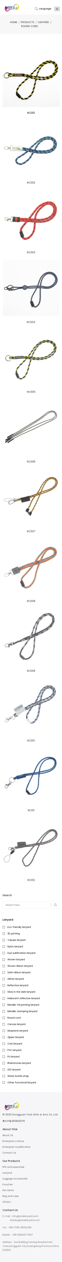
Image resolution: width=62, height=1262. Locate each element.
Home (13, 22)
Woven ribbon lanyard (20, 966)
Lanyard (43, 22)
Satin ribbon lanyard (18, 972)
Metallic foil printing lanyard (23, 1004)
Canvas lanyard (16, 1024)
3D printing (13, 933)
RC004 (31, 322)
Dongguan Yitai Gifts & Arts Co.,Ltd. (35, 1114)
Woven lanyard (16, 959)
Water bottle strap (18, 1076)
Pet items (8, 1190)
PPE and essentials (13, 1167)
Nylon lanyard (15, 946)
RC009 (31, 671)
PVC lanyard (14, 1050)
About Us (7, 1135)
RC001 (31, 113)
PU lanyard (13, 1056)
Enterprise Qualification (16, 1147)
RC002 (31, 182)
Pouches (7, 1184)
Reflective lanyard (17, 985)
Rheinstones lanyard (19, 1063)
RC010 (31, 740)
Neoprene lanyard (17, 1030)
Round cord (29, 26)
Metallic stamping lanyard (22, 1011)
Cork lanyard (14, 1043)
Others (6, 1202)
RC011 (31, 810)
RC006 (31, 461)
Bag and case (10, 1196)
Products (27, 22)
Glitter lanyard (15, 979)
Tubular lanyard (16, 940)
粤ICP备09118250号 (13, 1121)
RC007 (31, 531)
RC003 (31, 252)
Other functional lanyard (21, 1082)
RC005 (31, 392)
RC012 (30, 880)
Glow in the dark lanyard (21, 991)
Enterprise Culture (13, 1141)
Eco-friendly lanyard (19, 927)
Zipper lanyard (15, 1037)
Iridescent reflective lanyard (23, 998)
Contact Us (9, 1152)
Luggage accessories (15, 1178)
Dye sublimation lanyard (21, 953)
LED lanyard (14, 1069)
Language (45, 8)
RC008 (31, 601)
